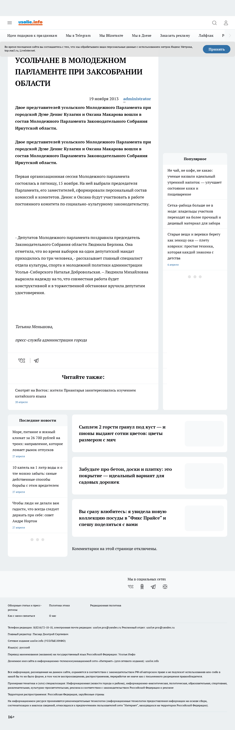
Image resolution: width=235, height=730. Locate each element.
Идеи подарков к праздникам (32, 35)
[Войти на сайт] (225, 22)
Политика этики (59, 605)
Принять (217, 49)
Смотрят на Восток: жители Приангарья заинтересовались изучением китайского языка (83, 396)
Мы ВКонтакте (111, 35)
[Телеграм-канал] (153, 586)
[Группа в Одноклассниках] (142, 586)
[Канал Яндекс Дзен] (165, 586)
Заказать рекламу (175, 35)
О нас (52, 615)
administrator (137, 98)
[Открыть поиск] (214, 22)
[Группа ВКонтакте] (130, 586)
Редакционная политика (105, 605)
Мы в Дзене (141, 35)
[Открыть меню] (9, 22)
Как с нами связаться (21, 615)
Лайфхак (206, 35)
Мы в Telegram (78, 35)
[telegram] (37, 360)
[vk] (22, 360)
